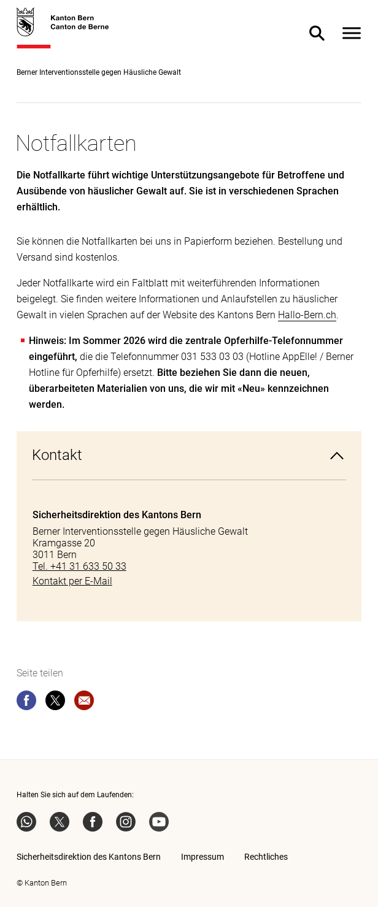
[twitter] (55, 703)
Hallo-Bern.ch (307, 315)
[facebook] (26, 703)
